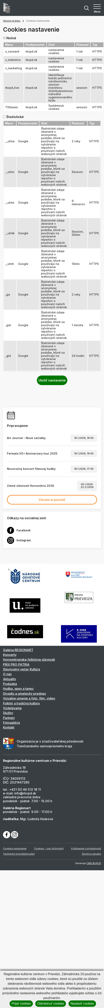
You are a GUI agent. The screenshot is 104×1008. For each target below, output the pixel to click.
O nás (7, 674)
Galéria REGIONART (18, 650)
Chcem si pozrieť (52, 500)
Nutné (11, 38)
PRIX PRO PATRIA (16, 664)
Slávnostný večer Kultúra (21, 669)
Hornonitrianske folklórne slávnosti (29, 660)
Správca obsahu (91, 853)
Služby (8, 713)
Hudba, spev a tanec (18, 689)
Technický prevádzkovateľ (19, 853)
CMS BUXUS (93, 863)
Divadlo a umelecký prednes (24, 694)
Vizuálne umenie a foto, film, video (29, 698)
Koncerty (10, 655)
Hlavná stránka (11, 20)
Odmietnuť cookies (50, 1003)
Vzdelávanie (12, 708)
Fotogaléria (11, 723)
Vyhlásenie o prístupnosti (86, 848)
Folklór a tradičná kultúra (21, 703)
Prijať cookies (21, 1003)
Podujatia (10, 684)
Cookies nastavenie (14, 848)
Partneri (9, 718)
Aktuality (9, 679)
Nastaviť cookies (82, 1003)
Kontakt (8, 727)
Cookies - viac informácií (49, 848)
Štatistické (15, 117)
